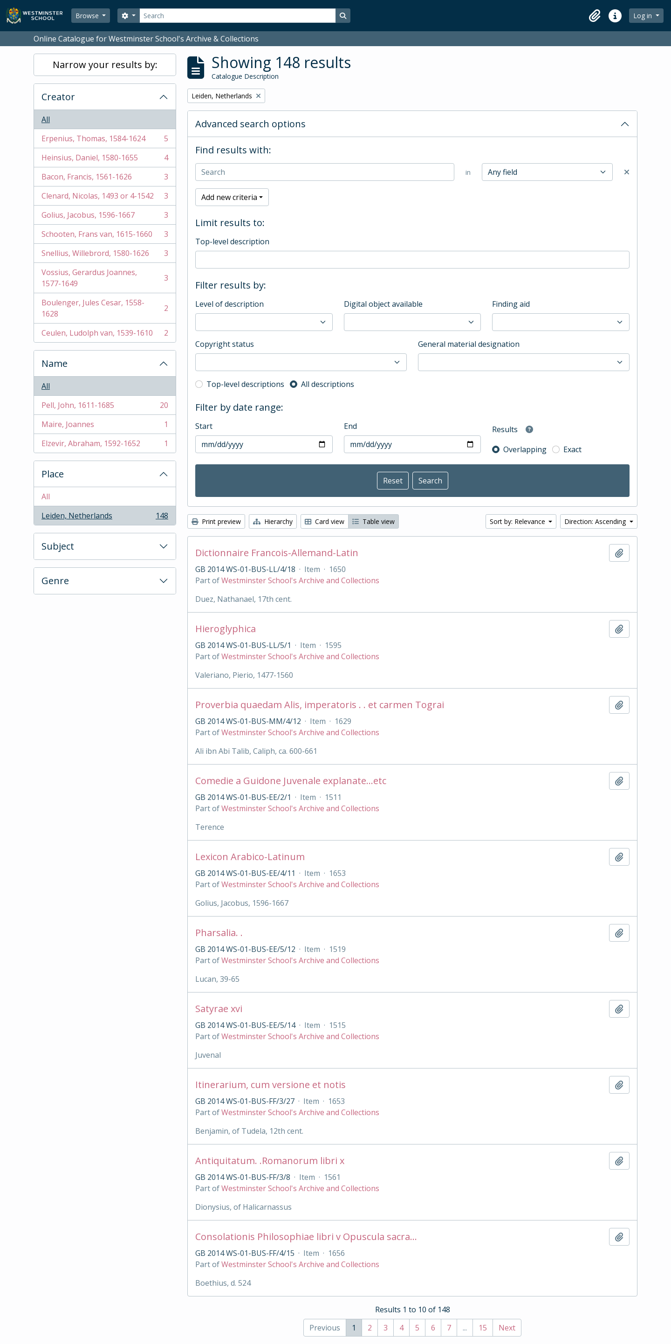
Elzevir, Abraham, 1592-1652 (104, 445)
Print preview (216, 521)
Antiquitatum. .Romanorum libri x (269, 1160)
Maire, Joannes (104, 426)
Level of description (229, 304)
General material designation (469, 344)
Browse (88, 15)
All (45, 119)
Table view (373, 521)
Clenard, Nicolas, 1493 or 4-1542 (104, 198)
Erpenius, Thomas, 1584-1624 (104, 140)
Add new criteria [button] (229, 197)
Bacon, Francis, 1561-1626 (104, 178)
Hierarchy (273, 521)
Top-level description (232, 241)
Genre (55, 580)
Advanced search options (250, 123)
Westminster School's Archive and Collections (300, 580)
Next (507, 1328)
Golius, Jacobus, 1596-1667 (104, 217)
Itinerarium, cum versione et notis (270, 1084)
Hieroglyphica (225, 628)
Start (203, 426)
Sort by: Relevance (518, 521)
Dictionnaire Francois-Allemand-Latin (276, 552)
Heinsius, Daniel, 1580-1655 (104, 159)
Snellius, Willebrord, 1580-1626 (104, 255)
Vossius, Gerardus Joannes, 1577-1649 (104, 278)
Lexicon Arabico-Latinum (250, 856)
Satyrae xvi (218, 1008)
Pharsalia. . (219, 932)
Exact (572, 449)
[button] (594, 16)
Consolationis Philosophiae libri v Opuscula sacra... (306, 1236)
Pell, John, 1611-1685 (104, 407)
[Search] (237, 15)
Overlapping (525, 449)
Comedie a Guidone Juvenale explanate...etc (290, 780)
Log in (643, 15)
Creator (58, 96)
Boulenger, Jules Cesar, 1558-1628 (104, 308)
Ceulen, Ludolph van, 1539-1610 (104, 334)
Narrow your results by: (105, 64)
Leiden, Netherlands (104, 517)
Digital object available (383, 304)
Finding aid (511, 304)
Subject (57, 546)
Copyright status (224, 344)
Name (54, 363)
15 (483, 1328)
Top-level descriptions (245, 384)
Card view (324, 521)
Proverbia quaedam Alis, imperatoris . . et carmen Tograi (319, 704)
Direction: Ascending (596, 521)
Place (52, 474)
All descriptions (327, 384)
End (350, 426)
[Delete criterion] (627, 172)
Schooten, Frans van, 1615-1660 (104, 236)
